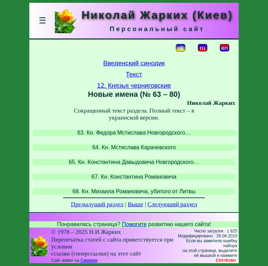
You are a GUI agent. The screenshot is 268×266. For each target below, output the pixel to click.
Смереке (88, 260)
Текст (134, 74)
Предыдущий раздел (97, 204)
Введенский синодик (134, 63)
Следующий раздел (172, 204)
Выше (135, 204)
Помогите (134, 224)
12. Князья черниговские (134, 85)
